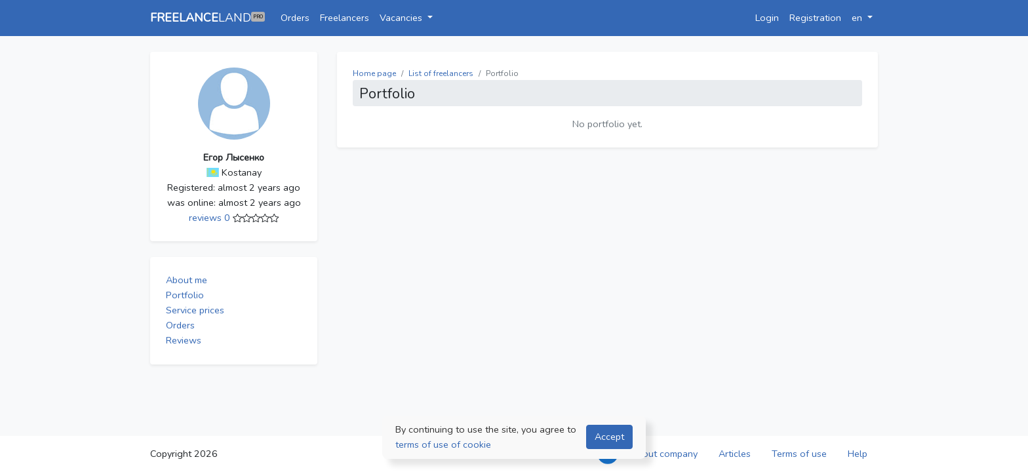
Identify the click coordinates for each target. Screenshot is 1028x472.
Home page (374, 73)
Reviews (183, 340)
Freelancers (344, 17)
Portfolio (185, 295)
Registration (815, 17)
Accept (609, 436)
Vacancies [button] (402, 17)
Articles (735, 453)
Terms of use (799, 453)
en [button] (858, 17)
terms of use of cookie (443, 444)
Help (857, 453)
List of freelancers (440, 73)
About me (186, 279)
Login (767, 17)
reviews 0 (211, 217)
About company (664, 453)
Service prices (195, 310)
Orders (295, 17)
